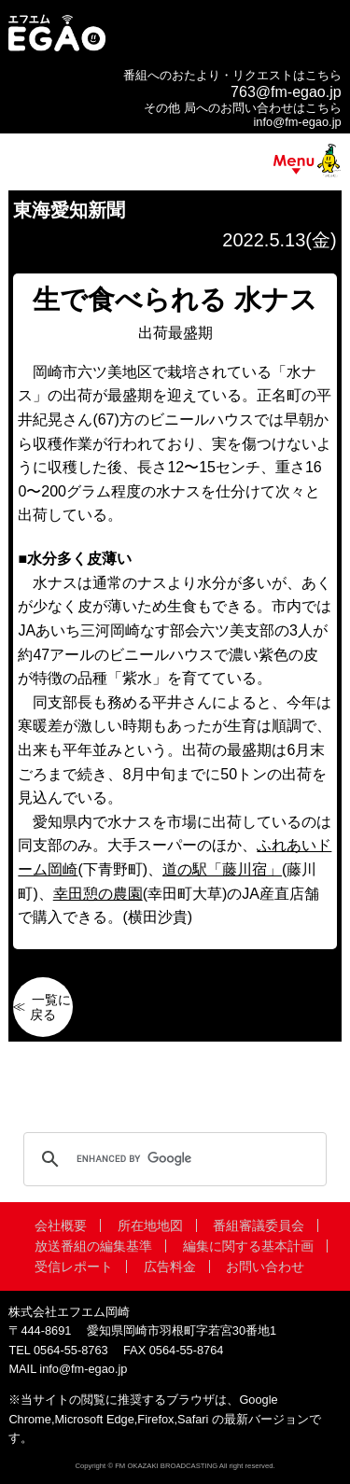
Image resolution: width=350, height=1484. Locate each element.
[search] (172, 1159)
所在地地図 (150, 1225)
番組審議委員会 (258, 1225)
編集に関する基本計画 (248, 1246)
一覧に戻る (50, 1007)
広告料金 (170, 1266)
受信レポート (74, 1266)
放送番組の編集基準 (93, 1246)
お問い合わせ (265, 1266)
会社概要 (61, 1225)
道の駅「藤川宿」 (222, 869)
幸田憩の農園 (98, 894)
